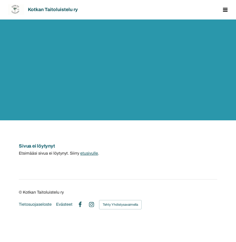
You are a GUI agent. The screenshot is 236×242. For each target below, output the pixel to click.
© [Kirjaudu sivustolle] (21, 192)
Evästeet (64, 204)
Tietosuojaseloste (35, 204)
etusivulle (89, 153)
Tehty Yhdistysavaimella (120, 204)
